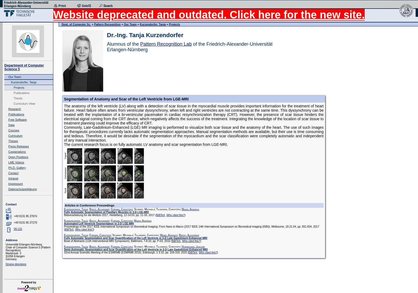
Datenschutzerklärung (22, 189)
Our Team (14, 77)
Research (14, 109)
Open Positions (18, 157)
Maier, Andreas (190, 209)
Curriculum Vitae (24, 103)
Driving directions (16, 264)
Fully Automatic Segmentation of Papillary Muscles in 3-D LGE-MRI (106, 212)
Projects (19, 87)
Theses (13, 141)
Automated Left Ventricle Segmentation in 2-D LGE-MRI (99, 223)
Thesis (18, 98)
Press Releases (18, 146)
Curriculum (15, 135)
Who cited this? (175, 215)
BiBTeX (160, 215)
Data (11, 125)
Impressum (15, 183)
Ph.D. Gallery (17, 167)
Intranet (13, 178)
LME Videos (16, 162)
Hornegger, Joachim (193, 246)
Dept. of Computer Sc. (76, 24)
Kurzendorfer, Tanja (23, 82)
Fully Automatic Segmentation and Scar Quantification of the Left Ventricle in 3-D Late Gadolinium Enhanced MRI (135, 238)
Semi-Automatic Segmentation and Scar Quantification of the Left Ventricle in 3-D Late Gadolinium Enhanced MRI (136, 249)
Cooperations (17, 151)
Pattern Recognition (107, 24)
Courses (13, 130)
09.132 (18, 229)
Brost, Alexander (99, 209)
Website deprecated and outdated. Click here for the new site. (209, 15)
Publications (21, 93)
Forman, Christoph (121, 209)
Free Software (17, 119)
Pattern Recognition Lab (166, 44)
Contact (13, 173)
